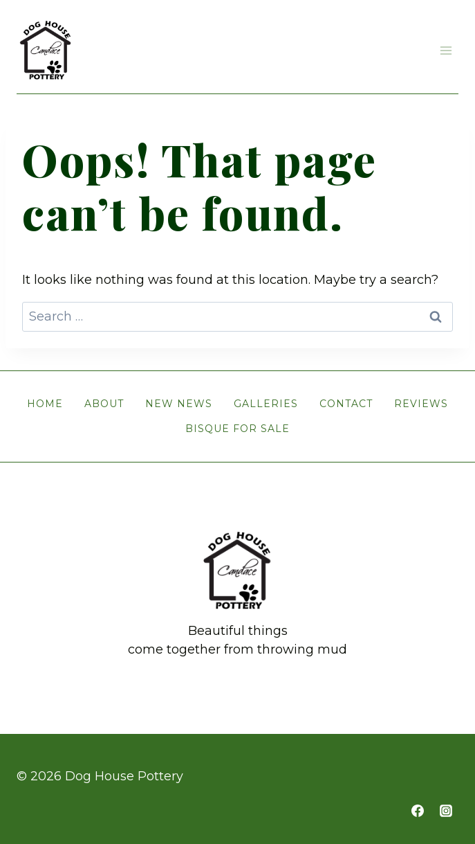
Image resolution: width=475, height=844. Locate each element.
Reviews (421, 403)
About (104, 403)
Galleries (266, 403)
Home (45, 403)
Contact (346, 403)
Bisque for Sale (237, 428)
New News (178, 403)
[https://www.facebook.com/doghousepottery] (417, 810)
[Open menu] (445, 50)
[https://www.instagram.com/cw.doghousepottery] (446, 810)
